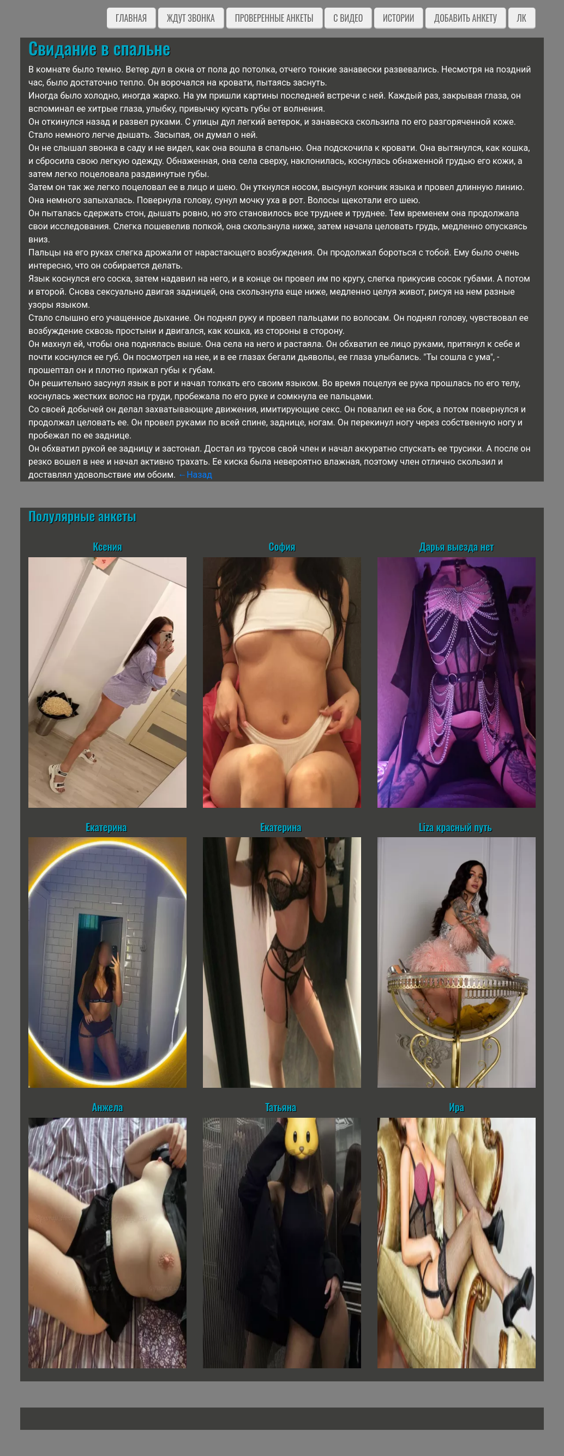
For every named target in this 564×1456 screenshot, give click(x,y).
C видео (348, 18)
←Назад (195, 475)
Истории (398, 18)
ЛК (521, 18)
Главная (131, 18)
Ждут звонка (191, 18)
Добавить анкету (465, 18)
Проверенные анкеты (274, 18)
